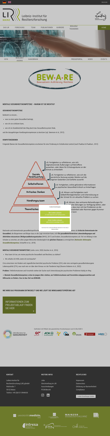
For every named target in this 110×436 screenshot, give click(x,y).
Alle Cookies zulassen (55, 214)
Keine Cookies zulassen (55, 221)
